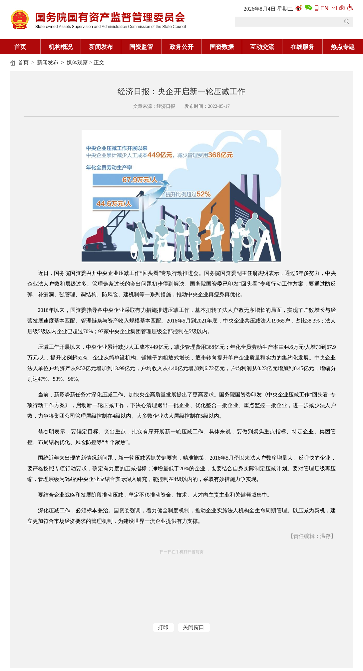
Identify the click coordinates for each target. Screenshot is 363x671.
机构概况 (61, 47)
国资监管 (141, 47)
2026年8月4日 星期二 (268, 9)
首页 (20, 47)
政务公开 (181, 47)
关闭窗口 (193, 627)
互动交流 (262, 47)
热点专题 (343, 47)
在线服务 (302, 47)
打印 (163, 627)
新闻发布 (101, 47)
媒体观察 (77, 62)
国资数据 (222, 47)
